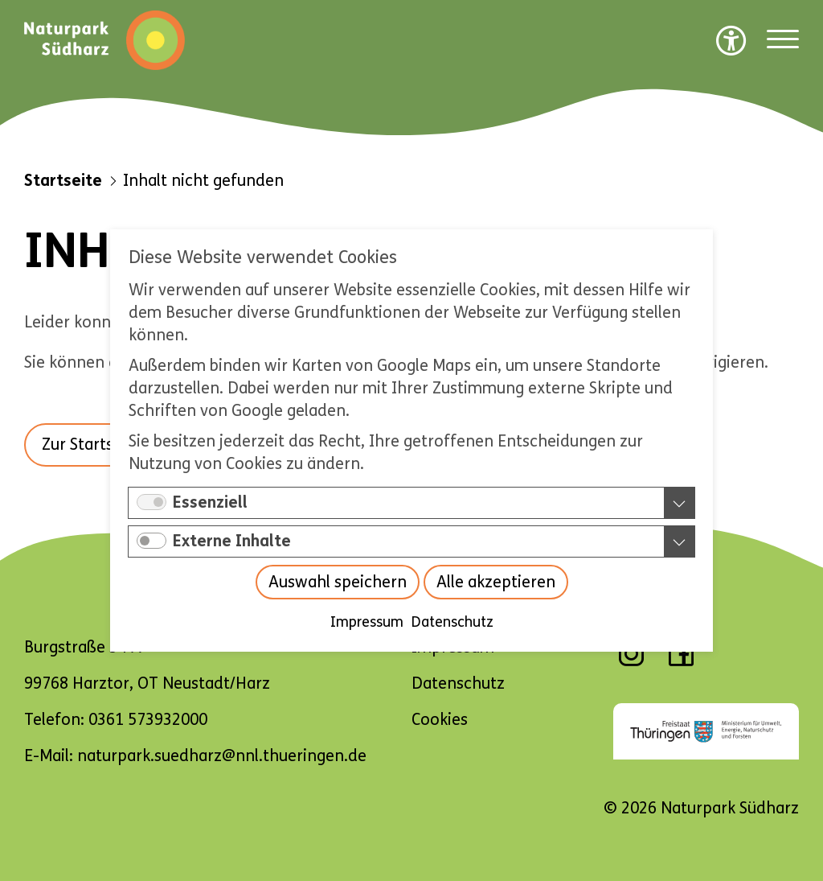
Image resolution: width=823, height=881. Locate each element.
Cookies (440, 719)
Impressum (366, 622)
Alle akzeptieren (495, 582)
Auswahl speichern (337, 582)
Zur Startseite (91, 444)
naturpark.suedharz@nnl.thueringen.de (221, 756)
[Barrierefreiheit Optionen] (731, 40)
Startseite (63, 180)
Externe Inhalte (232, 541)
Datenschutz (452, 622)
